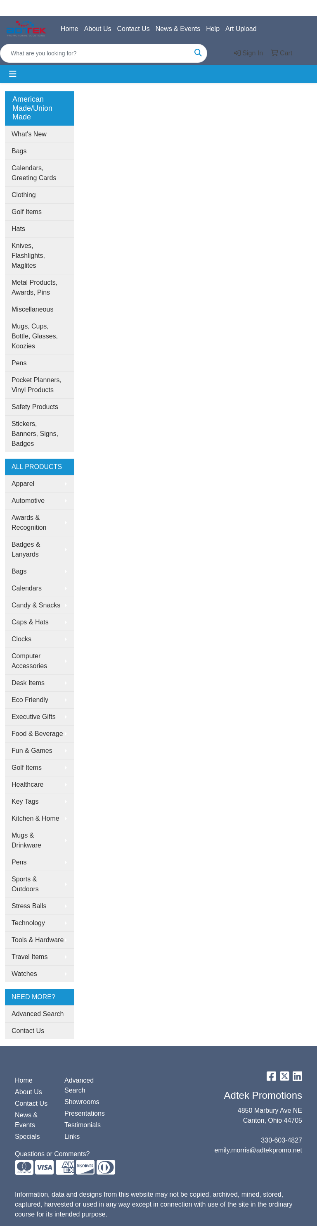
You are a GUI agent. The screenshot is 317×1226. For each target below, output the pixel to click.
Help (213, 28)
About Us (97, 28)
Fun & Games (32, 750)
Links (72, 1136)
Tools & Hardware (38, 939)
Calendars (27, 588)
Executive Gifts (34, 716)
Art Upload (241, 28)
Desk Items (28, 682)
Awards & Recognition (29, 522)
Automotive (28, 500)
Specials (27, 1136)
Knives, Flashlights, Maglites (28, 255)
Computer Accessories (29, 660)
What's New (29, 134)
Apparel (23, 483)
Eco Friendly (30, 699)
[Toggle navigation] (12, 74)
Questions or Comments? (52, 1153)
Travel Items (29, 956)
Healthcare (27, 784)
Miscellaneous (32, 309)
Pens (19, 363)
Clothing (24, 194)
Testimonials (82, 1124)
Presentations (84, 1113)
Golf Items (27, 211)
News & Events (178, 28)
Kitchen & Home (35, 818)
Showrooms (81, 1101)
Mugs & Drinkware (26, 840)
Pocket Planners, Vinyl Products (37, 384)
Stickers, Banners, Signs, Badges (35, 433)
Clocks (21, 639)
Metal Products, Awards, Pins (34, 287)
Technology (28, 922)
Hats (18, 228)
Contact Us (133, 28)
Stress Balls (29, 905)
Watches (24, 973)
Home (69, 28)
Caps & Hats (30, 622)
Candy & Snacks (36, 605)
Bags (19, 151)
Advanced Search (38, 1013)
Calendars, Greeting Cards (34, 172)
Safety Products (35, 406)
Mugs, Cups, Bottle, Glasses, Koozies (35, 336)
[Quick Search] (95, 53)
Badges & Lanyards (26, 549)
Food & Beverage (37, 733)
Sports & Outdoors (25, 884)
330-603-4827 (281, 1140)
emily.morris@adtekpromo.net (258, 1150)
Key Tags (25, 801)
